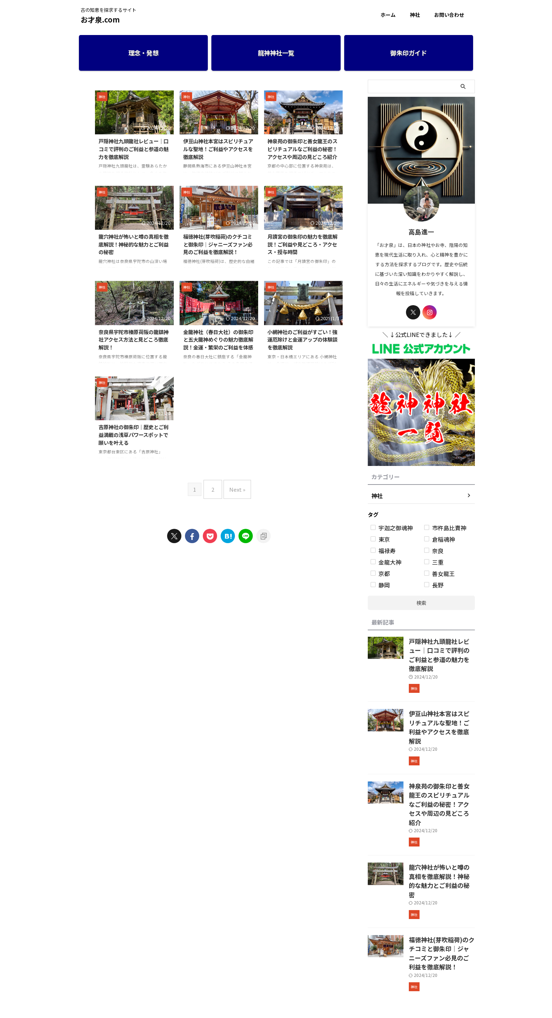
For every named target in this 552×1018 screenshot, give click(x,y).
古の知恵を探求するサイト (276, 985)
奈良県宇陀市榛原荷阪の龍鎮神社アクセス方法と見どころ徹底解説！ (134, 339)
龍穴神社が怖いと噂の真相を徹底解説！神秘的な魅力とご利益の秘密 (134, 244)
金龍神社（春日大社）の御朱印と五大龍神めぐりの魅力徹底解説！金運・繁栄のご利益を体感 (218, 339)
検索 (421, 602)
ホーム (388, 14)
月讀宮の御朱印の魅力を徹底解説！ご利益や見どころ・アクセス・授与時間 (302, 244)
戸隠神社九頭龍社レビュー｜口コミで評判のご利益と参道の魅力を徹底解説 (134, 148)
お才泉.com (100, 19)
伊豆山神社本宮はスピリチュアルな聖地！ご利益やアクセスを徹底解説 (218, 148)
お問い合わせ (449, 14)
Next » (235, 486)
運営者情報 (244, 971)
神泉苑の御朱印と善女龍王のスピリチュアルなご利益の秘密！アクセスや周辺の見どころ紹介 (302, 148)
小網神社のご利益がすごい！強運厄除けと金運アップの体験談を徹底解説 (302, 339)
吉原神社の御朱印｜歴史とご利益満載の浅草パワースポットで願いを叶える (134, 434)
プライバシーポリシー (285, 971)
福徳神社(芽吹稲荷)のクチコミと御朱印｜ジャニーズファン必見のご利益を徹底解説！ (217, 244)
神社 (415, 14)
